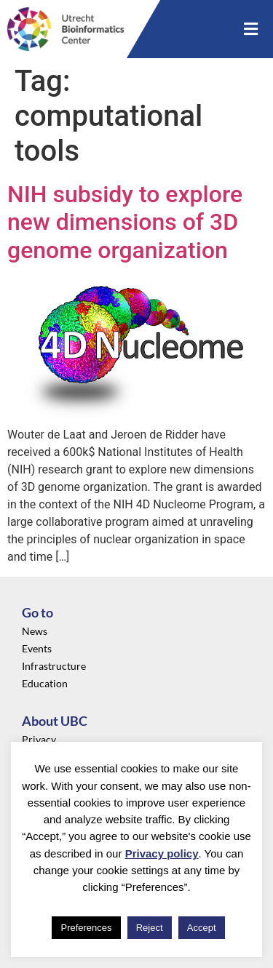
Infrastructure (54, 666)
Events (37, 648)
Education (45, 683)
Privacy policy (162, 853)
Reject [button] (149, 927)
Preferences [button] (85, 927)
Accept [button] (201, 927)
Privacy (39, 739)
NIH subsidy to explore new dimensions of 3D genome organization (124, 222)
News (34, 631)
